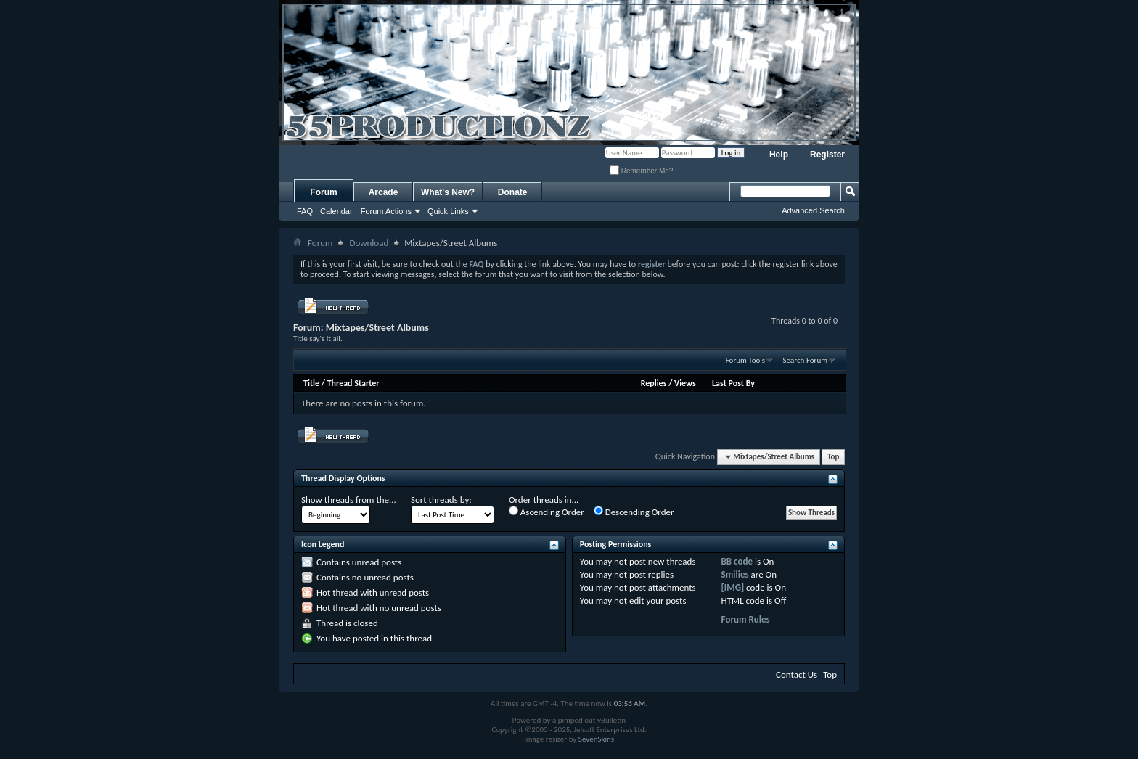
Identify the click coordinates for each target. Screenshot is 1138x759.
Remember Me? (641, 171)
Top (833, 456)
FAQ (305, 211)
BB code (737, 561)
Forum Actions (386, 211)
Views (685, 383)
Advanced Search (813, 210)
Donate (513, 192)
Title (311, 383)
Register (827, 154)
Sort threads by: (441, 499)
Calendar (336, 211)
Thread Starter (353, 383)
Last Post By (733, 383)
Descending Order (634, 511)
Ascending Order (546, 511)
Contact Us (796, 674)
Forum (323, 192)
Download (368, 242)
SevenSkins (596, 739)
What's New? (448, 192)
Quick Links (448, 211)
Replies (654, 383)
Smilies (735, 574)
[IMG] (733, 587)
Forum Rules (745, 619)
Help (778, 154)
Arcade (383, 192)
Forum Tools (745, 360)
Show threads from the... (348, 499)
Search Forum (805, 360)
